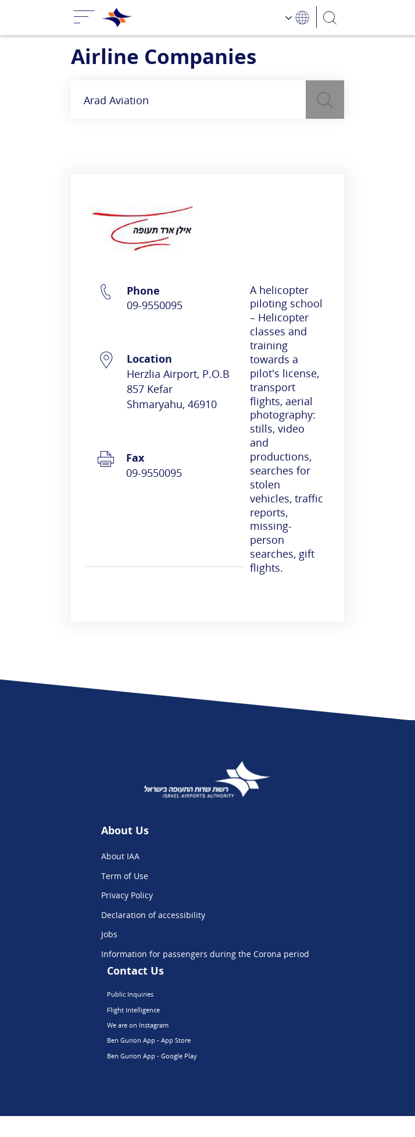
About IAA (120, 856)
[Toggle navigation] (84, 17)
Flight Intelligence (182, 1016)
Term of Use (124, 875)
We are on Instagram (188, 1035)
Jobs (109, 934)
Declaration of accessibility (153, 914)
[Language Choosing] (298, 17)
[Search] (330, 17)
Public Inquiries (178, 996)
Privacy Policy (127, 895)
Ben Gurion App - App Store (202, 1055)
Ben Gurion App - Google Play (205, 1075)
